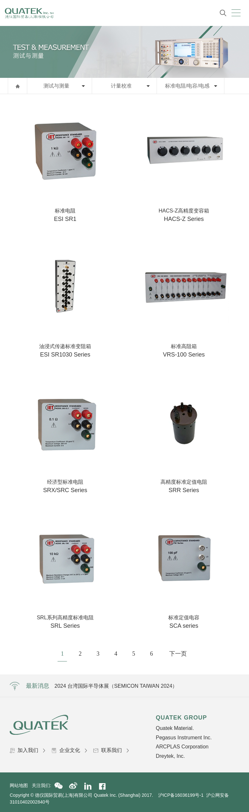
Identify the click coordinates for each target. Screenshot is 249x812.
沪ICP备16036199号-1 (181, 795)
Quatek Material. (175, 728)
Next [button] (211, 686)
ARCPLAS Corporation (182, 746)
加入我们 (27, 750)
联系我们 (111, 750)
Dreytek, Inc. (170, 756)
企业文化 (69, 750)
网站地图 (21, 785)
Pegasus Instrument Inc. (184, 737)
